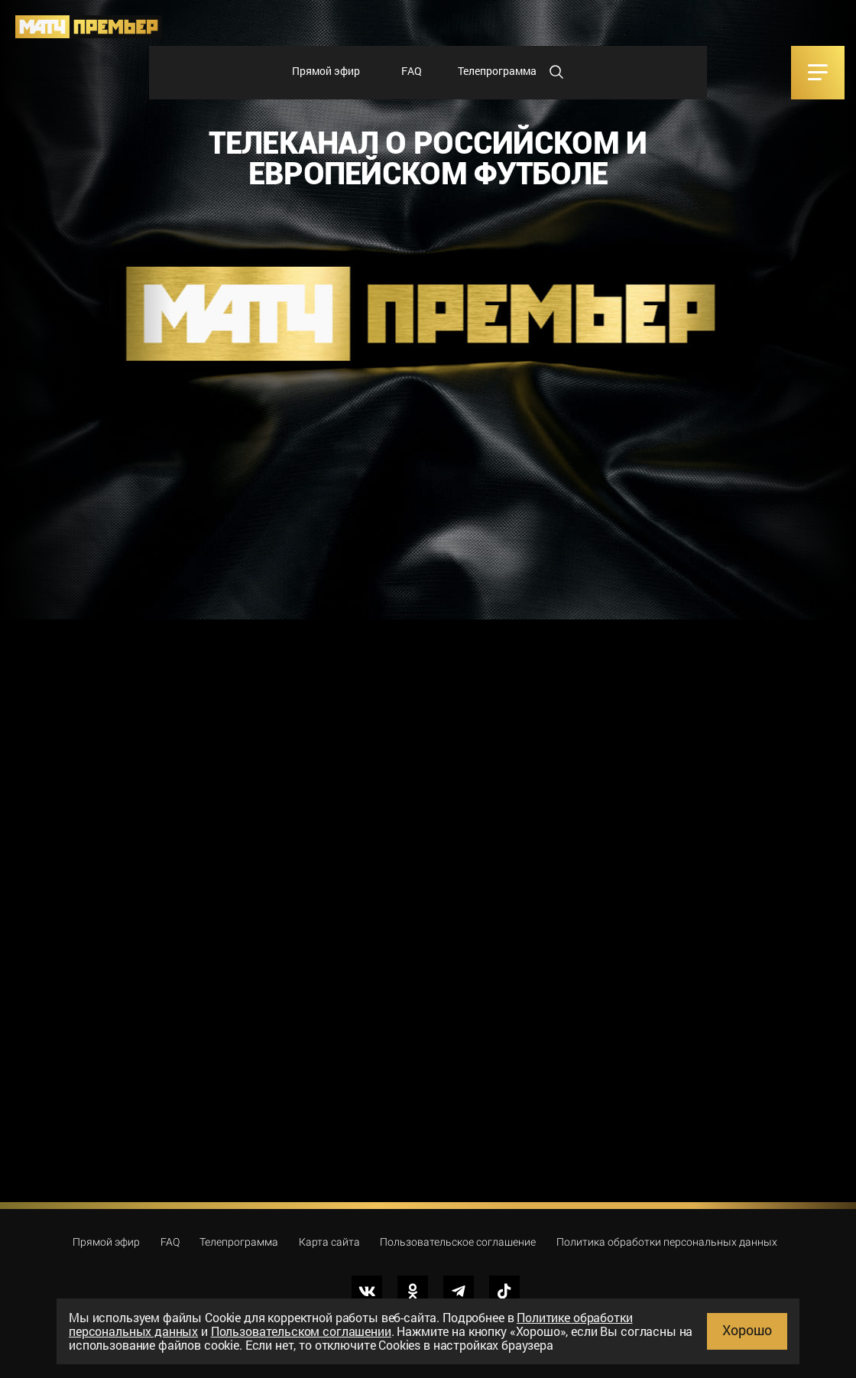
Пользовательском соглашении (301, 1331)
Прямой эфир (326, 70)
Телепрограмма (497, 70)
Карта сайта (329, 1242)
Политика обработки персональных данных (666, 1242)
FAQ (411, 70)
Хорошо (747, 1330)
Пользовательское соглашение (458, 1242)
